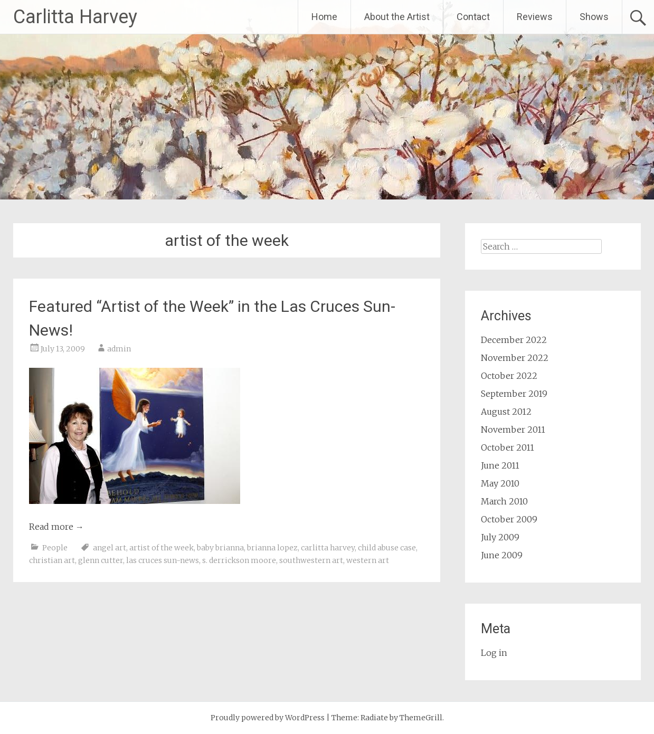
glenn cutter (100, 560)
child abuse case (387, 547)
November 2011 (513, 429)
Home (324, 16)
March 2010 (504, 501)
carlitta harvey (328, 547)
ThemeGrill (421, 717)
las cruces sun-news (162, 560)
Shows (594, 16)
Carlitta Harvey (75, 17)
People (55, 547)
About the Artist (397, 16)
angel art (109, 547)
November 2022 (514, 357)
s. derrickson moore (239, 560)
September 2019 (514, 393)
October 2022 (509, 375)
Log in (494, 652)
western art (367, 560)
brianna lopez (272, 547)
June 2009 (502, 555)
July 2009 (500, 537)
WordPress (305, 717)
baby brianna (220, 547)
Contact (473, 16)
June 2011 (500, 465)
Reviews (535, 16)
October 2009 (509, 519)
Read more (56, 526)
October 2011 (507, 447)
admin (119, 349)
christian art (52, 560)
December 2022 (514, 340)
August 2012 (506, 411)
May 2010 (500, 483)
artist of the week (161, 547)
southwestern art (311, 560)
